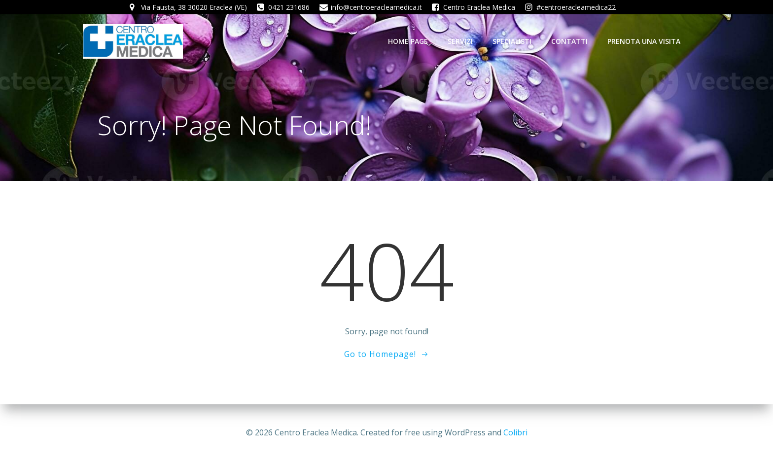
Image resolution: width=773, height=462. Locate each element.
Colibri (515, 432)
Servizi (460, 41)
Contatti (569, 41)
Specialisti (511, 41)
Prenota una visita (643, 41)
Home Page (408, 41)
